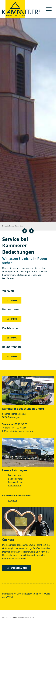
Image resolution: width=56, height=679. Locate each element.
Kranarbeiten (14, 486)
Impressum (7, 594)
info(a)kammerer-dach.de (22, 431)
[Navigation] (48, 9)
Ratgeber (12, 501)
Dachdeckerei (14, 475)
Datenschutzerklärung (27, 594)
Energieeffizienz (16, 482)
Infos (14, 300)
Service (22, 226)
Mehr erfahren (19, 568)
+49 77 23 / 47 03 (19, 424)
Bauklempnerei (15, 479)
